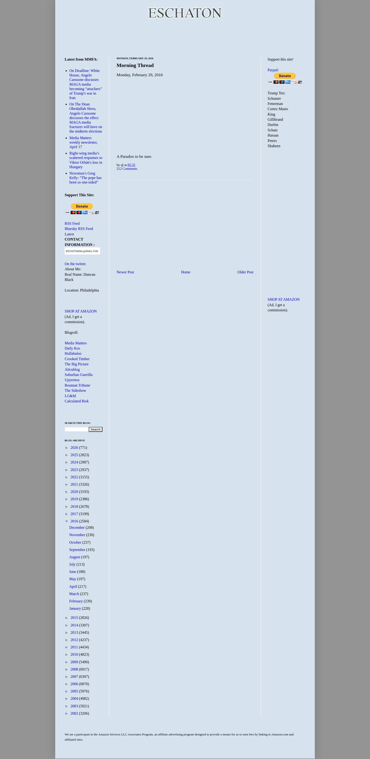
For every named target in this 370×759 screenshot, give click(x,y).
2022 (75, 477)
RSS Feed (72, 223)
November (77, 535)
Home (185, 272)
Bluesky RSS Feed (79, 229)
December (77, 527)
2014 (75, 625)
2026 (75, 448)
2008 (75, 669)
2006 (75, 684)
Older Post (245, 272)
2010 (75, 654)
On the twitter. (75, 264)
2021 (75, 484)
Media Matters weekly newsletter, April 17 (83, 142)
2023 (75, 470)
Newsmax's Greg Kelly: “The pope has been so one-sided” (85, 177)
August (75, 557)
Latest (69, 234)
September (77, 550)
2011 (75, 647)
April (73, 586)
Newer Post (125, 272)
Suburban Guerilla (78, 375)
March (74, 594)
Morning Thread (135, 65)
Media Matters (76, 343)
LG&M (70, 396)
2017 (75, 514)
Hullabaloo (73, 353)
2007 (75, 677)
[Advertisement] (185, 37)
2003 (75, 706)
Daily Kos (72, 348)
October (75, 542)
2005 (75, 691)
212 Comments (127, 169)
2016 (75, 521)
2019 (75, 499)
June (73, 572)
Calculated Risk (77, 401)
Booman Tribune (77, 385)
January (75, 608)
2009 (75, 662)
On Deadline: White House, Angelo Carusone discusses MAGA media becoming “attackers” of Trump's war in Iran (85, 84)
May (73, 579)
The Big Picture (76, 364)
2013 (75, 632)
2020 (75, 492)
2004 (75, 698)
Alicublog (72, 369)
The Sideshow (75, 390)
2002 (75, 713)
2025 (75, 455)
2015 (75, 618)
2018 (75, 507)
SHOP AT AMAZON (81, 311)
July (72, 564)
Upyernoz (72, 380)
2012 (75, 640)
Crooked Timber (77, 359)
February (76, 601)
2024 (75, 462)
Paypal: (273, 70)
